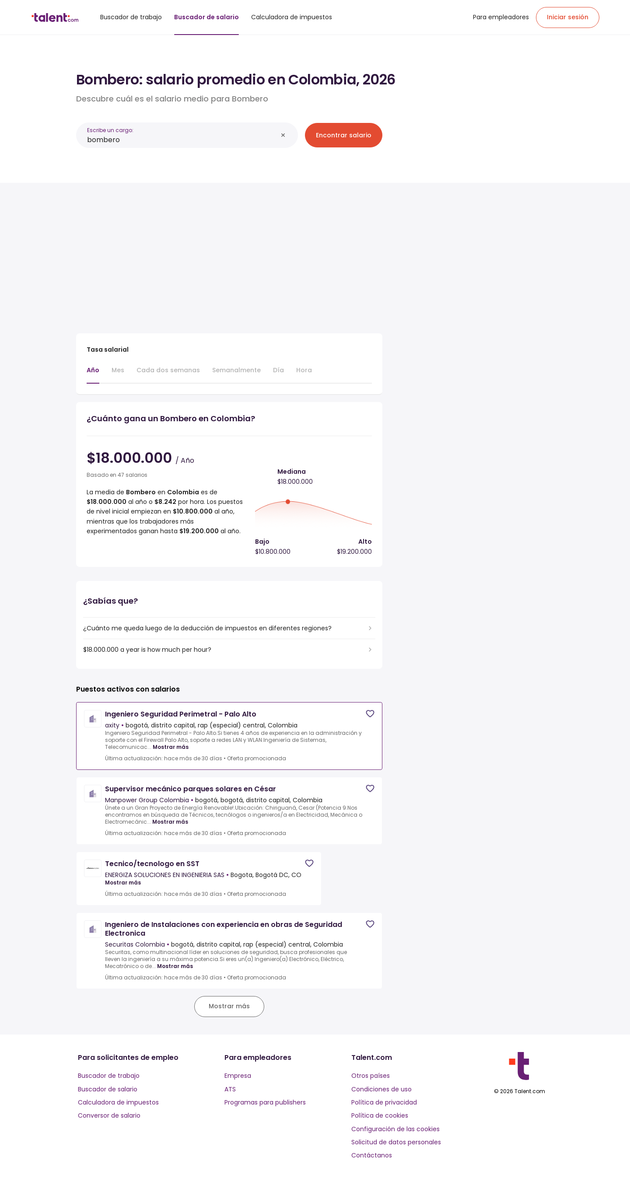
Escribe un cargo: (110, 130)
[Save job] (370, 713)
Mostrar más (171, 747)
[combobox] (182, 140)
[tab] (93, 374)
